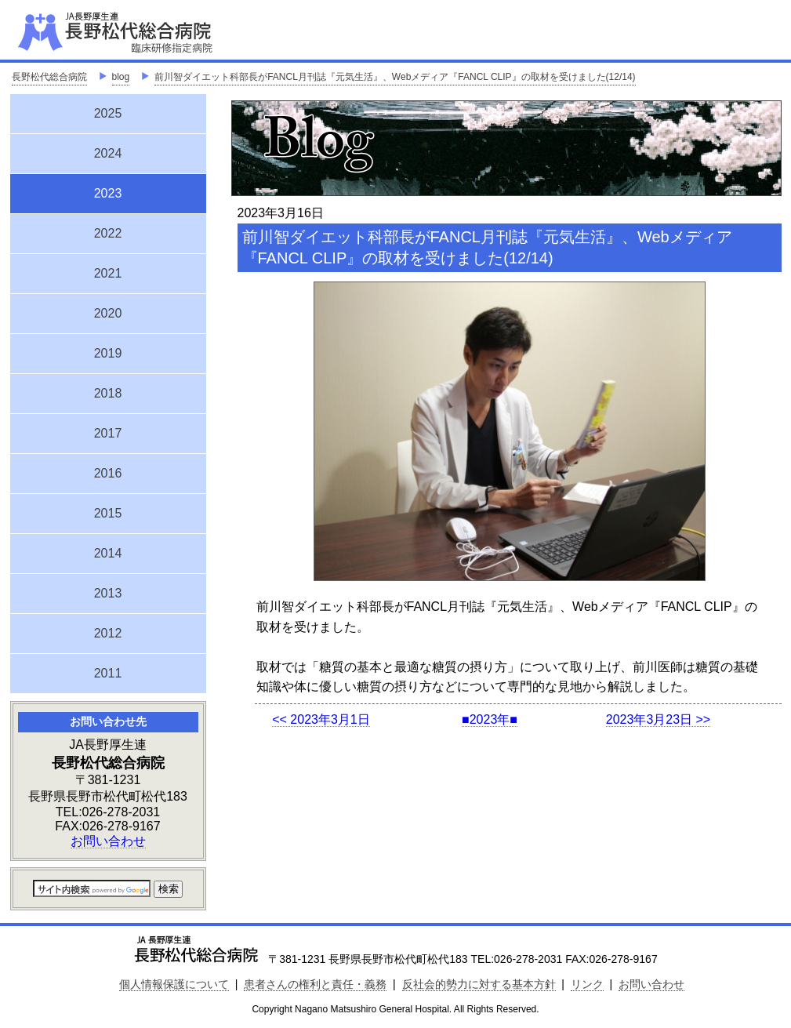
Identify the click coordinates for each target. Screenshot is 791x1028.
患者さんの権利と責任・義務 (315, 984)
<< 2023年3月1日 (321, 719)
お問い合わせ (108, 841)
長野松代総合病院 (49, 76)
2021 (108, 273)
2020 (108, 313)
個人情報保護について (174, 984)
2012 (108, 633)
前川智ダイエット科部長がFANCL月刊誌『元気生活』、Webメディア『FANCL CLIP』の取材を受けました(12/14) (394, 76)
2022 (108, 233)
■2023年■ (489, 719)
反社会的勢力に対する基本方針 (479, 984)
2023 (108, 191)
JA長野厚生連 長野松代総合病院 (163, 31)
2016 (108, 473)
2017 (108, 433)
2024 (108, 153)
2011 (108, 673)
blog (121, 76)
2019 (108, 353)
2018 (108, 393)
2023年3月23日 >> (658, 719)
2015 (108, 513)
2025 (108, 113)
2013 (108, 593)
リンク (587, 984)
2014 (108, 553)
